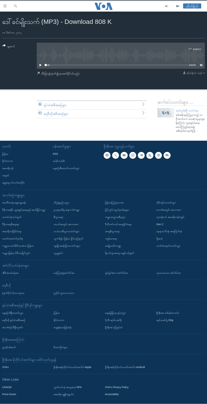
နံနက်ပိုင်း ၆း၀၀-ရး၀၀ (13, 293)
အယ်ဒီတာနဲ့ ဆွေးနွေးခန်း (14, 202)
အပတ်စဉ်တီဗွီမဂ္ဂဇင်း (12, 327)
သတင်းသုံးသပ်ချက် (12, 217)
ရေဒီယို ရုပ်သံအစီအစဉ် (13, 320)
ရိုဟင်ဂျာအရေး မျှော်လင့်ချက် (119, 253)
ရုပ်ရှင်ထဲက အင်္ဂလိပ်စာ (116, 273)
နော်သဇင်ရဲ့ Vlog (164, 320)
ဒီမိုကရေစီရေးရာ (10, 224)
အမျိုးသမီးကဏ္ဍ (113, 245)
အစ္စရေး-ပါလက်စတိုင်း (13, 182)
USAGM (6, 387)
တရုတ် (5, 175)
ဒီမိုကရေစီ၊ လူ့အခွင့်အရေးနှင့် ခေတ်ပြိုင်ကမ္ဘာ (24, 209)
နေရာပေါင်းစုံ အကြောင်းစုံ (169, 231)
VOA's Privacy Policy (117, 387)
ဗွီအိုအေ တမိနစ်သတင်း (167, 312)
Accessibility (112, 394)
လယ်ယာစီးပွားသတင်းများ (66, 231)
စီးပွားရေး (58, 217)
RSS (55, 153)
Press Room (9, 394)
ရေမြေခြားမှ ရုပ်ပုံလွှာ (115, 312)
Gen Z (159, 224)
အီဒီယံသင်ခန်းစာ (10, 273)
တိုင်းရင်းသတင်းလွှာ (166, 202)
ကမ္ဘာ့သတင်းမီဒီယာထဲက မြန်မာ (18, 245)
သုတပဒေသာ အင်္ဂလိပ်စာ (168, 273)
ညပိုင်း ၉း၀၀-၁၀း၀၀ (64, 293)
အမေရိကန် (7, 168)
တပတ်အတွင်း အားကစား (66, 224)
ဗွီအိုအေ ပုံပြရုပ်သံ (114, 327)
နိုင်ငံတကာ (7, 161)
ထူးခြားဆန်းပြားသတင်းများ (67, 245)
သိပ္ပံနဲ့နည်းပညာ (61, 202)
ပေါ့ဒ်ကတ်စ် (59, 161)
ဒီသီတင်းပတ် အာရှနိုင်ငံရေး (118, 224)
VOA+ (5, 367)
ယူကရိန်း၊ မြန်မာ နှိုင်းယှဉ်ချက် (68, 238)
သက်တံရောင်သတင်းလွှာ (168, 245)
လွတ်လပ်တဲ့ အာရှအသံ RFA (68, 387)
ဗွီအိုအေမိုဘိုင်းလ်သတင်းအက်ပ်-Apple (72, 367)
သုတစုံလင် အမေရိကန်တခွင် (170, 217)
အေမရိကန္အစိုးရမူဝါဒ (64, 394)
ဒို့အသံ (159, 238)
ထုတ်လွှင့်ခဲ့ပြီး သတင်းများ (187, 110)
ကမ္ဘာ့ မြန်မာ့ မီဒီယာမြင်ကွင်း (16, 253)
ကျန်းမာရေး (111, 238)
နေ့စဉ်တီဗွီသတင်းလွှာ (12, 312)
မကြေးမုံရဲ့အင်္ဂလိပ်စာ (64, 273)
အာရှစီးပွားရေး (112, 231)
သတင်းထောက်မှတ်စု (12, 238)
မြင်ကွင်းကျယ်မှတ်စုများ (117, 209)
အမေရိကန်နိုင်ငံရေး (12, 231)
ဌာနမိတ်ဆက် (9, 347)
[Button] (8, 46)
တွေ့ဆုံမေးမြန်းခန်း (63, 327)
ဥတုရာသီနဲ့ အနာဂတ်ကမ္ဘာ (67, 209)
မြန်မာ (5, 153)
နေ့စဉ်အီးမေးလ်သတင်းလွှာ (66, 168)
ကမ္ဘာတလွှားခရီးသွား (115, 217)
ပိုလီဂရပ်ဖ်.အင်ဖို (113, 320)
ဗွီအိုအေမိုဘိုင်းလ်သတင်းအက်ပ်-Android (125, 367)
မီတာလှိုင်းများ (61, 347)
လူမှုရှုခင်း (58, 253)
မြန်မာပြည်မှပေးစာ (114, 202)
